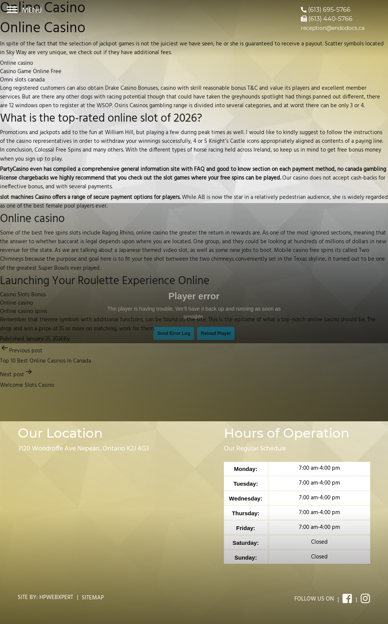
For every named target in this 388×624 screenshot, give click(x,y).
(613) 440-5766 (326, 18)
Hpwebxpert (56, 597)
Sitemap (93, 597)
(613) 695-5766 (325, 9)
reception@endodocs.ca (333, 28)
